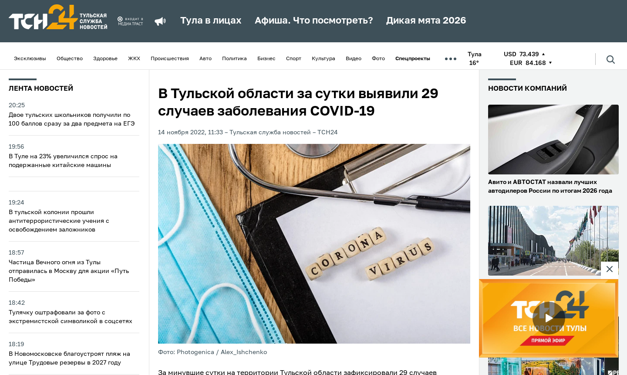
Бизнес (266, 58)
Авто (205, 58)
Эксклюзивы (30, 58)
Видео (353, 58)
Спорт (293, 58)
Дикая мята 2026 (426, 21)
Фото (378, 58)
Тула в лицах (211, 21)
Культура (323, 58)
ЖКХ (134, 58)
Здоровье (105, 58)
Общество (70, 58)
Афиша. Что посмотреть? (314, 21)
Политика (234, 58)
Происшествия (170, 58)
